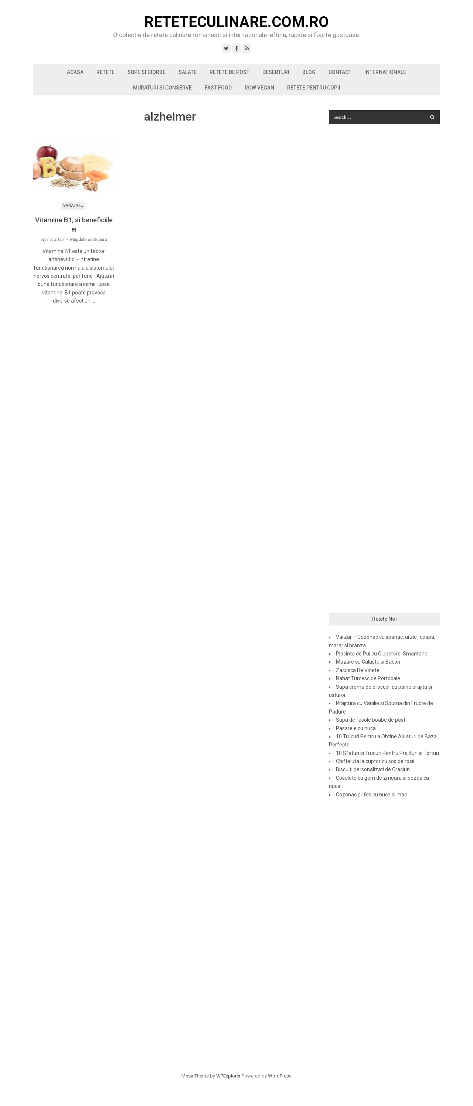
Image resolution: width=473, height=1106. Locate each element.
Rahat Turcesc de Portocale (368, 678)
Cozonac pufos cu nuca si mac (371, 795)
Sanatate (73, 205)
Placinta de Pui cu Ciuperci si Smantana (382, 654)
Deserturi (275, 72)
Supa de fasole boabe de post (370, 720)
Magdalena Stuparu (88, 239)
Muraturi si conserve (162, 88)
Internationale (385, 72)
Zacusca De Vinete (358, 670)
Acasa (75, 72)
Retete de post (229, 72)
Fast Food (218, 88)
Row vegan (259, 88)
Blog (309, 72)
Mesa (187, 1076)
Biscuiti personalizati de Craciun (373, 769)
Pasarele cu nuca (356, 728)
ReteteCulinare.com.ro (236, 22)
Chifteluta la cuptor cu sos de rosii (375, 761)
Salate (187, 72)
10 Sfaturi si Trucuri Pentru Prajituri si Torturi (387, 753)
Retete (105, 72)
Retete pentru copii (313, 88)
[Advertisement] (384, 250)
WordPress (280, 1076)
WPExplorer (228, 1076)
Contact (340, 72)
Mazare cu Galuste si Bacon (368, 662)
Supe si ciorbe (146, 72)
